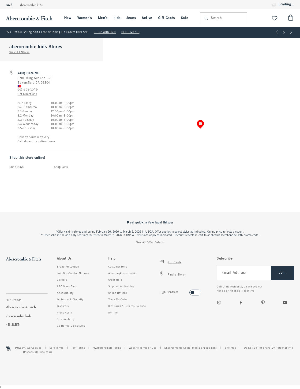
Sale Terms (56, 348)
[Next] (290, 32)
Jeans (131, 18)
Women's (84, 18)
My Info (113, 313)
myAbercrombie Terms (107, 348)
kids (117, 18)
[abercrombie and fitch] (31, 18)
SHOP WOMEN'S (105, 32)
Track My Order (118, 299)
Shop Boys (16, 167)
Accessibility (65, 293)
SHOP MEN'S (130, 32)
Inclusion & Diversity (70, 299)
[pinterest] (263, 302)
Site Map (230, 348)
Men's (103, 18)
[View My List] (274, 18)
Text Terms (78, 348)
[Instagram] (219, 302)
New (67, 18)
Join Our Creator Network (73, 273)
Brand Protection (68, 267)
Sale (184, 18)
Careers (62, 280)
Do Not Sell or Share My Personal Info (268, 348)
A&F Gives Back (67, 286)
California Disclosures (71, 326)
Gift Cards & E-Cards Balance (127, 306)
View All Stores (19, 52)
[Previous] (276, 32)
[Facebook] (241, 302)
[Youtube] (284, 302)
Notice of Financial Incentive (235, 291)
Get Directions (27, 94)
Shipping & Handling (121, 286)
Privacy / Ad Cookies (28, 348)
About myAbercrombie (122, 273)
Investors (63, 306)
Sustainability (66, 319)
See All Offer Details (150, 242)
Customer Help (117, 267)
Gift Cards (166, 18)
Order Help (115, 280)
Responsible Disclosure (38, 352)
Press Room (64, 313)
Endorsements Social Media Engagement (190, 348)
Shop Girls (61, 167)
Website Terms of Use (143, 348)
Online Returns (117, 293)
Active (147, 18)
